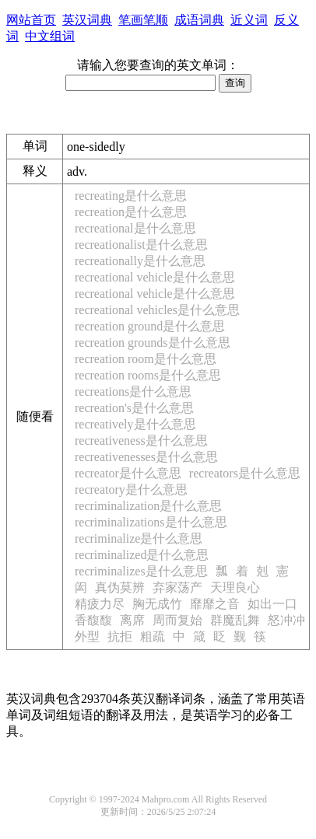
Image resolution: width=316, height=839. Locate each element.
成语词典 (199, 19)
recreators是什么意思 (244, 473)
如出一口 (272, 603)
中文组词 (50, 36)
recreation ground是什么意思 (150, 326)
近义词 (249, 19)
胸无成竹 (157, 603)
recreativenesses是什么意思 (146, 456)
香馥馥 (93, 620)
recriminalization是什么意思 (148, 505)
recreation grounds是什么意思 (152, 342)
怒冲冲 (286, 620)
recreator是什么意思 (128, 473)
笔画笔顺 (143, 19)
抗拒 (119, 636)
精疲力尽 (100, 603)
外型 (87, 636)
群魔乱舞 (235, 620)
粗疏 (152, 636)
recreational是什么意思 (135, 228)
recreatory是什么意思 (131, 489)
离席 (132, 620)
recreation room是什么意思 (145, 358)
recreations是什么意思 (133, 391)
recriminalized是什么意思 (142, 554)
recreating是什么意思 (131, 195)
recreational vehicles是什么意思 (157, 309)
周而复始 (177, 620)
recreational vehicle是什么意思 (155, 277)
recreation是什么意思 (131, 211)
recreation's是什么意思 (134, 407)
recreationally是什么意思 (140, 260)
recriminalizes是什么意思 (141, 571)
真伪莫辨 (120, 587)
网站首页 (31, 19)
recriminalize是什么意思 (138, 538)
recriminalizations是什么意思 (151, 522)
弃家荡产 (177, 587)
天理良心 (235, 587)
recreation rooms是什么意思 (148, 375)
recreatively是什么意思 (135, 424)
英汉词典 (87, 19)
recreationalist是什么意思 (141, 244)
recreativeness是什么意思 (141, 440)
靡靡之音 (215, 603)
